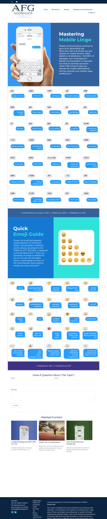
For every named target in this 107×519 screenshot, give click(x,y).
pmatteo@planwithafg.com (19, 509)
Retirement (36, 502)
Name (13, 378)
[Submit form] (15, 405)
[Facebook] (12, 512)
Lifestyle (35, 515)
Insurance (36, 509)
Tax (34, 511)
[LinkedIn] (15, 512)
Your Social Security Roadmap (75, 443)
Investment (36, 505)
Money (35, 513)
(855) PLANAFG (22, 503)
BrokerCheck (51, 504)
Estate (35, 507)
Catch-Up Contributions (49, 442)
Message (14, 389)
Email (56, 378)
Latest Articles (37, 517)
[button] (45, 9)
